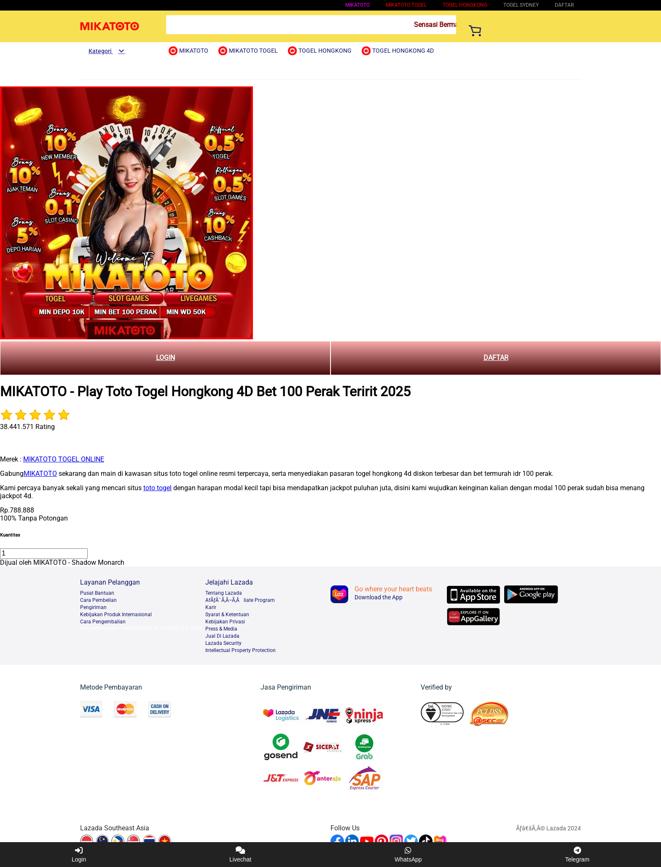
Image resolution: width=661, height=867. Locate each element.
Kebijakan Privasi (225, 622)
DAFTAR (496, 358)
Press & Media (221, 629)
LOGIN (165, 358)
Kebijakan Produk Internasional (116, 614)
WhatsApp (408, 854)
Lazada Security (223, 643)
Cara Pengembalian (103, 622)
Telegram (577, 854)
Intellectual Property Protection (240, 650)
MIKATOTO (357, 5)
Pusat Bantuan (97, 593)
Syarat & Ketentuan (227, 614)
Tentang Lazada (223, 593)
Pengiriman (93, 607)
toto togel (157, 488)
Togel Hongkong (465, 5)
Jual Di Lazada (222, 636)
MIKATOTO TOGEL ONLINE (63, 459)
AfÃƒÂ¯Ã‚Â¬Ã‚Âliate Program (240, 600)
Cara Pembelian (98, 600)
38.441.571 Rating (27, 427)
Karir (210, 607)
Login (79, 854)
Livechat (240, 854)
